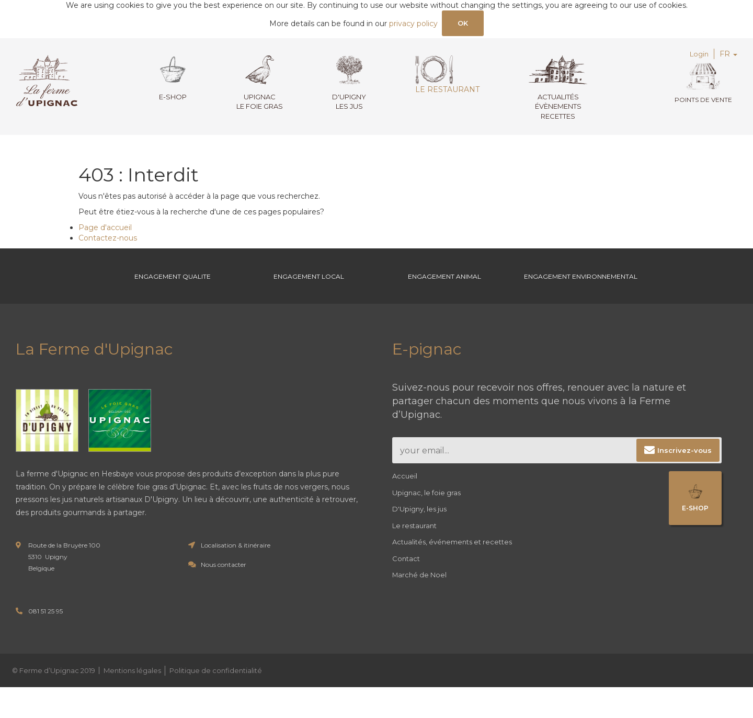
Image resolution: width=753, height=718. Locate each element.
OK (463, 24)
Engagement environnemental (580, 293)
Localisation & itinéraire (235, 576)
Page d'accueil (105, 230)
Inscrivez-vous (684, 480)
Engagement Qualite (172, 293)
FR (728, 56)
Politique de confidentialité (215, 701)
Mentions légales (132, 701)
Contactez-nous (107, 240)
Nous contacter (223, 595)
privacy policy (412, 25)
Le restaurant (441, 77)
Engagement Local (308, 293)
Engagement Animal (444, 293)
